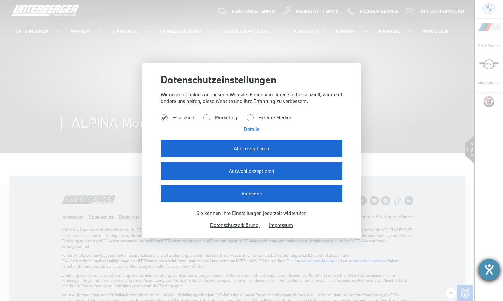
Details (252, 129)
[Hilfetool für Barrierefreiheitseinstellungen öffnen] (489, 269)
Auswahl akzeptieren (251, 171)
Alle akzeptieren (251, 149)
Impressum (281, 224)
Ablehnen (251, 193)
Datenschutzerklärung (234, 224)
